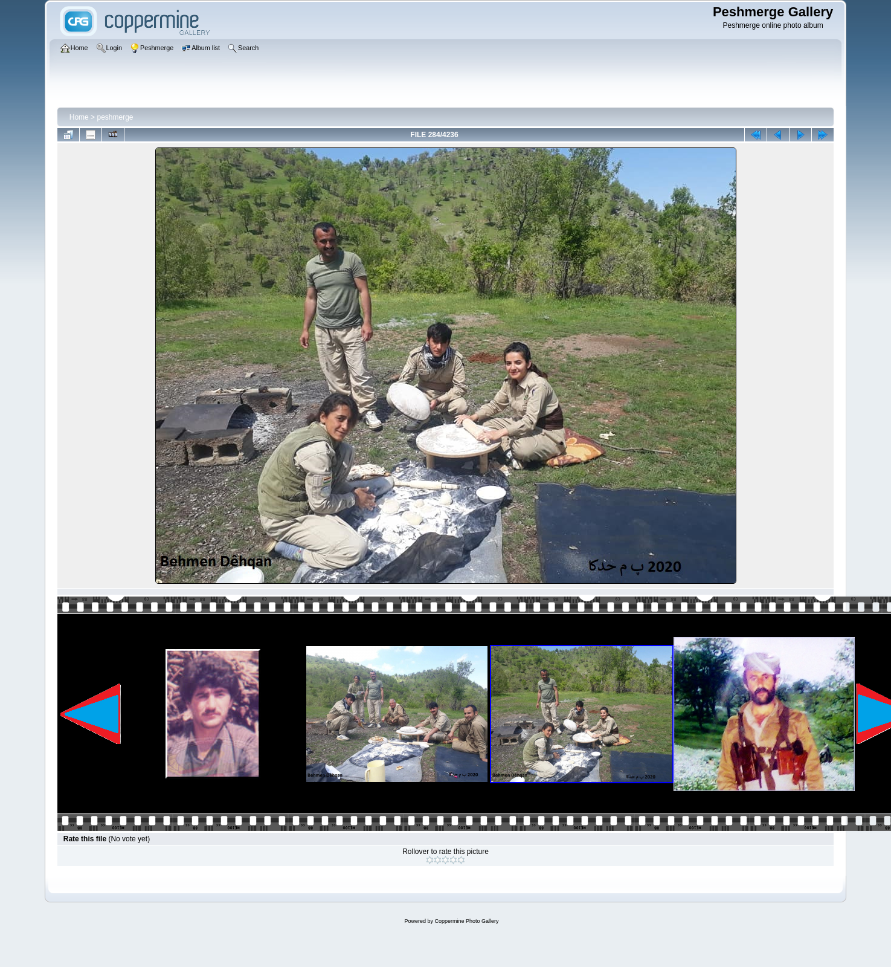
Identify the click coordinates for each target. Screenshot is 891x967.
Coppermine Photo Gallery (466, 921)
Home (79, 117)
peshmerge (115, 117)
